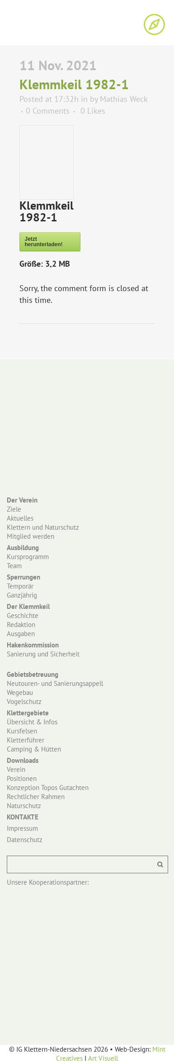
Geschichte (22, 615)
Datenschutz (24, 839)
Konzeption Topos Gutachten (48, 787)
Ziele (14, 509)
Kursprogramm (28, 556)
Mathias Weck (123, 99)
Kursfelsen (22, 731)
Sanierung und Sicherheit (43, 654)
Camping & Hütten (34, 749)
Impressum (22, 828)
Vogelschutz (24, 701)
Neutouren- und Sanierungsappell (55, 683)
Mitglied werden (30, 536)
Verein (16, 769)
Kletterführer (25, 740)
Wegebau (20, 692)
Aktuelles (20, 518)
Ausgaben (21, 633)
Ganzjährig (22, 595)
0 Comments (48, 110)
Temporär (20, 586)
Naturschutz (24, 805)
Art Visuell (103, 1058)
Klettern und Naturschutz (43, 527)
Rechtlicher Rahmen (36, 796)
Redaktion (21, 624)
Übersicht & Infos (32, 722)
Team (14, 565)
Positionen (22, 778)
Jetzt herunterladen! (44, 242)
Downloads (22, 760)
